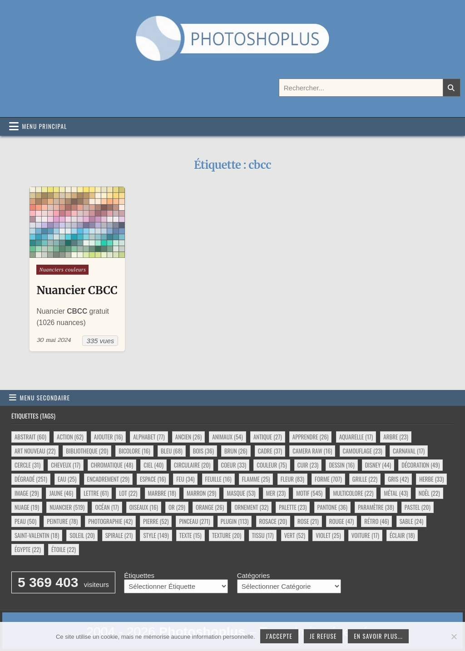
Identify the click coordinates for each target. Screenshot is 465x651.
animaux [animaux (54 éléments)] (227, 436)
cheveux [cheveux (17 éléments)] (65, 464)
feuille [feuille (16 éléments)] (218, 478)
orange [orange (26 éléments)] (210, 507)
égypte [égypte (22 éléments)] (28, 549)
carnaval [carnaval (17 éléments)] (409, 450)
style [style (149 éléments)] (155, 535)
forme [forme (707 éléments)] (328, 478)
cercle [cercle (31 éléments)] (27, 464)
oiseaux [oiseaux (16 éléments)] (143, 507)
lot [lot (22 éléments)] (128, 493)
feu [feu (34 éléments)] (185, 478)
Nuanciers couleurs (62, 269)
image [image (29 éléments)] (27, 493)
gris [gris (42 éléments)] (398, 478)
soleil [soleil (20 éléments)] (81, 535)
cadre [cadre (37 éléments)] (270, 450)
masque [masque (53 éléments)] (241, 493)
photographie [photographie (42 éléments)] (110, 521)
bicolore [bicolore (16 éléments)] (134, 450)
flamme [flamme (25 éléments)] (256, 478)
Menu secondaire (45, 397)
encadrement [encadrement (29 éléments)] (108, 478)
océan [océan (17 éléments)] (107, 507)
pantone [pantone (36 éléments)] (332, 507)
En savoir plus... (378, 636)
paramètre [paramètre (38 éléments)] (376, 507)
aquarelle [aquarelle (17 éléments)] (356, 436)
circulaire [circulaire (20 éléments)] (192, 464)
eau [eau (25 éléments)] (67, 478)
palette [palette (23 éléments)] (293, 507)
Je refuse (323, 636)
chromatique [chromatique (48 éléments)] (112, 464)
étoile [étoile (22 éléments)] (63, 549)
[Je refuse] (453, 636)
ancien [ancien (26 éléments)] (188, 436)
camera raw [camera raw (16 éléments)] (312, 450)
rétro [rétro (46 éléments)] (376, 521)
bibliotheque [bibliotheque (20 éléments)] (87, 450)
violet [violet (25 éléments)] (328, 535)
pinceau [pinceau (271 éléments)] (194, 521)
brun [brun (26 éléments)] (235, 450)
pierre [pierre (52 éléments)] (155, 521)
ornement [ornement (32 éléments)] (251, 507)
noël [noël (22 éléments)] (429, 493)
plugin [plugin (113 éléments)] (235, 521)
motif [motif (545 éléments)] (309, 493)
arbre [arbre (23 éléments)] (395, 436)
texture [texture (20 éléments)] (227, 535)
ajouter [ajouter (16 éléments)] (108, 436)
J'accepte (279, 636)
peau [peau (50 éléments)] (25, 521)
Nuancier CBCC (76, 290)
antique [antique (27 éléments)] (267, 436)
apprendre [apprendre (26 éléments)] (310, 436)
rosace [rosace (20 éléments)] (273, 521)
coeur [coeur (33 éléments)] (233, 464)
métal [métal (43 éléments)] (396, 493)
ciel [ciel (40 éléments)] (153, 464)
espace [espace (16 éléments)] (153, 478)
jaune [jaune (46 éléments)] (61, 493)
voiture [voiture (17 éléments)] (365, 535)
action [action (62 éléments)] (70, 436)
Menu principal (44, 126)
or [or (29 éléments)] (176, 507)
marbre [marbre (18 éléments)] (162, 493)
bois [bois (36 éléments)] (203, 450)
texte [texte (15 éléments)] (190, 535)
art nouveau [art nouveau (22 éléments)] (35, 450)
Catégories (253, 575)
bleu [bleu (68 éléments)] (172, 450)
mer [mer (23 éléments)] (276, 493)
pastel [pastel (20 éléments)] (417, 507)
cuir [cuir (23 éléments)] (307, 464)
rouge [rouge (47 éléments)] (341, 521)
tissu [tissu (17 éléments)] (263, 535)
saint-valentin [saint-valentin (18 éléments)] (37, 535)
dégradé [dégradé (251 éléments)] (31, 478)
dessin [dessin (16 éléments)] (341, 464)
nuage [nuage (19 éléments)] (27, 507)
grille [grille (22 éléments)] (364, 478)
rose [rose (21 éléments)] (308, 521)
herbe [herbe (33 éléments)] (431, 478)
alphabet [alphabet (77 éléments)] (148, 436)
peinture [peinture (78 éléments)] (62, 521)
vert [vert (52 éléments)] (294, 535)
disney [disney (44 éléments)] (378, 464)
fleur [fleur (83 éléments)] (292, 478)
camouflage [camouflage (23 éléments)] (362, 450)
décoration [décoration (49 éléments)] (420, 464)
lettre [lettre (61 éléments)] (96, 493)
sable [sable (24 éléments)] (411, 521)
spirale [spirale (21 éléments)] (119, 535)
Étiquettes (139, 575)
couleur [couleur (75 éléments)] (272, 464)
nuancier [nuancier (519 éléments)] (66, 507)
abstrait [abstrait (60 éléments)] (30, 436)
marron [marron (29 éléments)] (201, 493)
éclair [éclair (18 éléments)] (402, 535)
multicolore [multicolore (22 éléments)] (353, 493)
